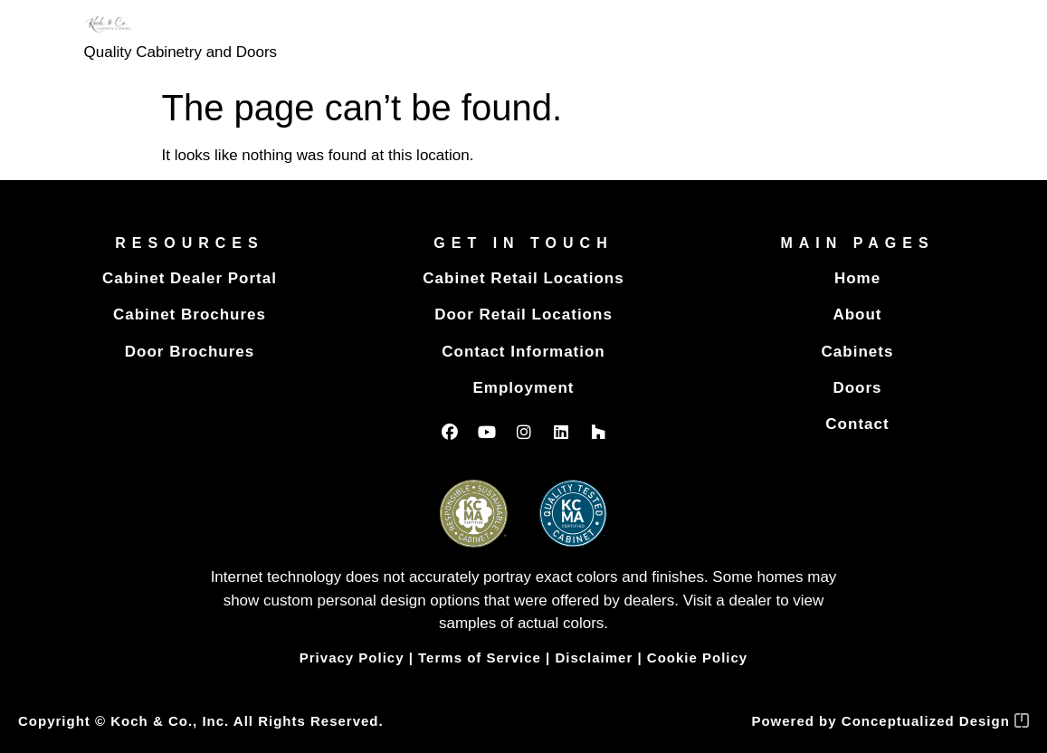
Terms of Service (479, 657)
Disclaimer (594, 657)
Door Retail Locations (523, 314)
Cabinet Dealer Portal (189, 278)
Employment (523, 387)
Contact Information (523, 351)
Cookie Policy (697, 657)
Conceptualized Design (935, 721)
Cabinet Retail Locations (523, 278)
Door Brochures (189, 351)
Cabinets (858, 351)
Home (857, 278)
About (857, 314)
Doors (857, 387)
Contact (857, 424)
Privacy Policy (352, 657)
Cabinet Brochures (189, 314)
